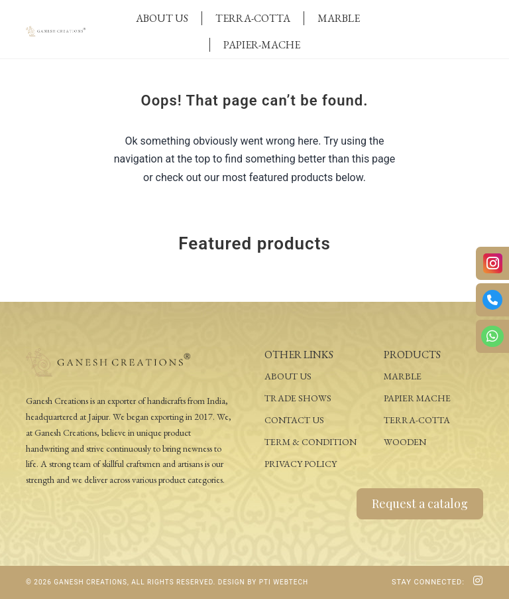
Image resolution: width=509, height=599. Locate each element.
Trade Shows (297, 398)
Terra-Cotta (252, 18)
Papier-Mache (261, 45)
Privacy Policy (300, 464)
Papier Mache (417, 398)
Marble (338, 18)
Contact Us (294, 420)
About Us (162, 18)
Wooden (405, 442)
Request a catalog (420, 503)
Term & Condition (310, 442)
